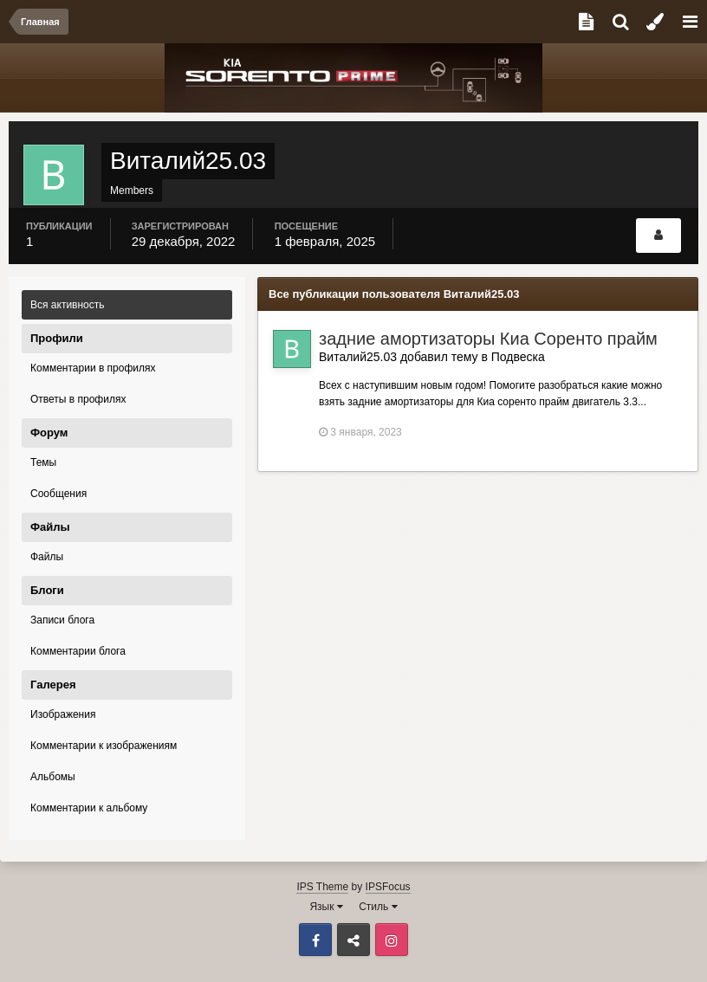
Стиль (378, 907)
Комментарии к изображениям (103, 746)
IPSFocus (388, 887)
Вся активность (67, 305)
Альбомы (52, 777)
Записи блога (62, 620)
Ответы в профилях (78, 399)
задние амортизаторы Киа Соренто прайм (488, 338)
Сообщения (58, 494)
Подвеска (518, 357)
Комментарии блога (78, 651)
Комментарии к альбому (88, 808)
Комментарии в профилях (93, 368)
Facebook (315, 939)
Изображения (62, 714)
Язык (325, 907)
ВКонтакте (353, 939)
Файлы (46, 557)
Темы (43, 462)
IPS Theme (322, 887)
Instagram (391, 939)
